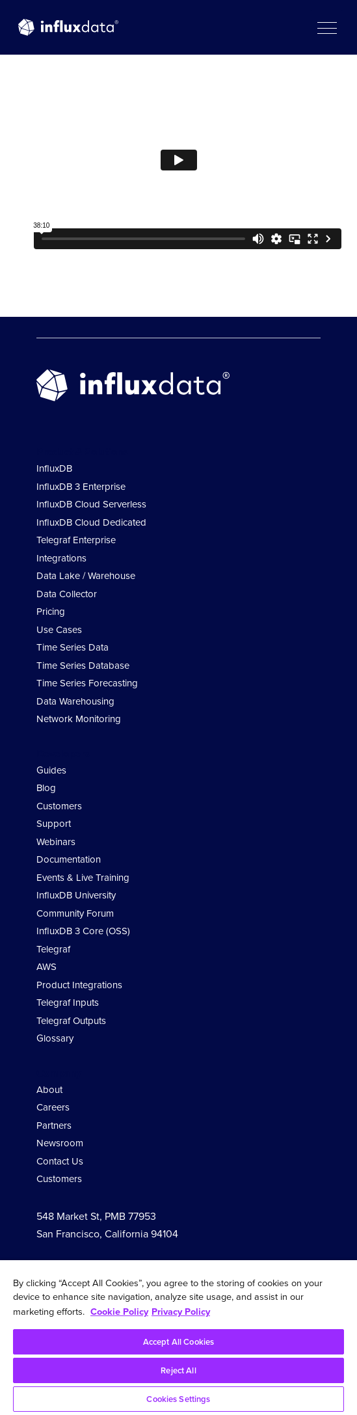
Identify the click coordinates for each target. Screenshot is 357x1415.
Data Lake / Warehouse (85, 576)
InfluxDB (54, 468)
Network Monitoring (78, 719)
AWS (46, 967)
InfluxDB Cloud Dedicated (91, 522)
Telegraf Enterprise (76, 540)
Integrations (61, 558)
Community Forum (75, 913)
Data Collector (66, 594)
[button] (326, 27)
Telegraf (53, 949)
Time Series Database (82, 665)
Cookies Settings (178, 1399)
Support (53, 823)
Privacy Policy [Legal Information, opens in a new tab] (181, 1311)
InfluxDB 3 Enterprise (81, 486)
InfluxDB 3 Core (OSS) (83, 931)
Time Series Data (72, 647)
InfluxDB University (76, 895)
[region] (178, 1337)
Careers (53, 1107)
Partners (54, 1125)
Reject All (178, 1370)
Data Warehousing (75, 701)
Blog (46, 788)
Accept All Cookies (178, 1342)
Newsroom (59, 1143)
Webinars (55, 842)
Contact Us (59, 1161)
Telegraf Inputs (67, 1002)
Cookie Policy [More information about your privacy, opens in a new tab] (119, 1311)
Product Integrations (79, 985)
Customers (59, 806)
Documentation (68, 859)
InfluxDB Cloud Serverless (91, 504)
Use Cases (59, 630)
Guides (51, 770)
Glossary (54, 1038)
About (49, 1090)
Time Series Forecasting (87, 683)
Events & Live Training (82, 877)
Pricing (50, 611)
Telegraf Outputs (71, 1021)
